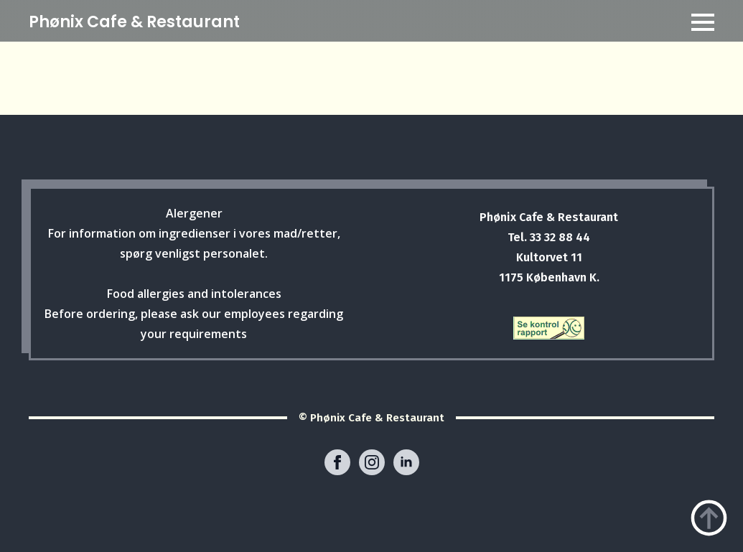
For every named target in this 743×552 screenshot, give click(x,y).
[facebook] (337, 462)
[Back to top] (709, 518)
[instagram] (372, 462)
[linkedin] (406, 462)
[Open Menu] (702, 22)
